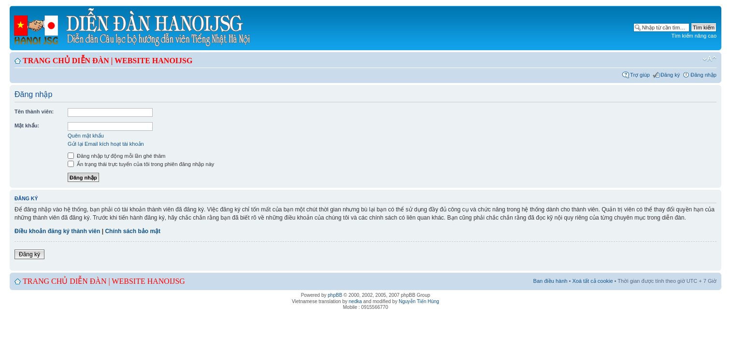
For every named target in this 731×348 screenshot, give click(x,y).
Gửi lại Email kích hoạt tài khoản (106, 144)
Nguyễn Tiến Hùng (419, 301)
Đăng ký (670, 75)
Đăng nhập (703, 75)
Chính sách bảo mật (132, 231)
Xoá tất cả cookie (592, 281)
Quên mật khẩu (86, 136)
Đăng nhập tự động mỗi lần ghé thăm (116, 156)
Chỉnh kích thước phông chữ (709, 59)
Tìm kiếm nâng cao (694, 36)
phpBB (335, 295)
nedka (355, 301)
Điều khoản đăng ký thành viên (57, 231)
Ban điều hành (550, 281)
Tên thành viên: (34, 111)
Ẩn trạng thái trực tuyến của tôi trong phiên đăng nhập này (141, 164)
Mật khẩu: (26, 125)
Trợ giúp (640, 75)
